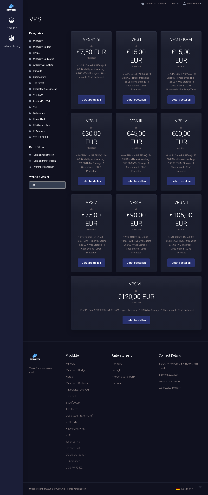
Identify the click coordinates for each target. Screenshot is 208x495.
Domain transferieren (42, 161)
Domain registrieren (41, 155)
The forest (36, 83)
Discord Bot (37, 119)
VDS (33, 107)
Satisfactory (37, 77)
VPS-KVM (36, 95)
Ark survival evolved (41, 65)
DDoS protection (39, 125)
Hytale (34, 53)
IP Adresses (37, 131)
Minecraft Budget (40, 47)
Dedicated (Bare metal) (43, 89)
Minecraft (36, 41)
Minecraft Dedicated (41, 59)
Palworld (35, 71)
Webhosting (37, 113)
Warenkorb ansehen (41, 167)
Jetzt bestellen (91, 99)
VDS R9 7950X (38, 137)
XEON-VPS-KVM (39, 101)
